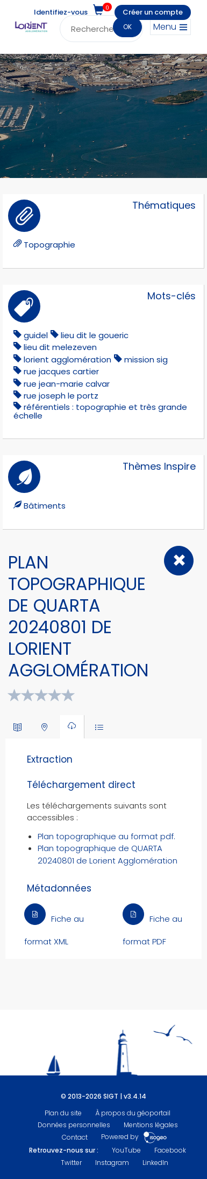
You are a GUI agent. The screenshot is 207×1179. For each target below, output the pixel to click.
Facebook (170, 1150)
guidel (36, 335)
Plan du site (63, 1113)
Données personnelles (74, 1124)
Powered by (134, 1137)
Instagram (112, 1162)
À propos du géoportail (132, 1113)
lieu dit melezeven (60, 347)
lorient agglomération (67, 359)
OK (127, 26)
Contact (75, 1137)
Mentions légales (151, 1124)
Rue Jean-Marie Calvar (67, 383)
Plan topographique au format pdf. (106, 836)
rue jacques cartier (61, 371)
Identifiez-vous (61, 12)
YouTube (126, 1150)
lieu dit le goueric (95, 335)
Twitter (71, 1162)
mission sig (146, 359)
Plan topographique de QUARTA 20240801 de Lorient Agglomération (107, 854)
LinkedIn (155, 1162)
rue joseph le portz (61, 395)
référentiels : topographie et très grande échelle (100, 411)
